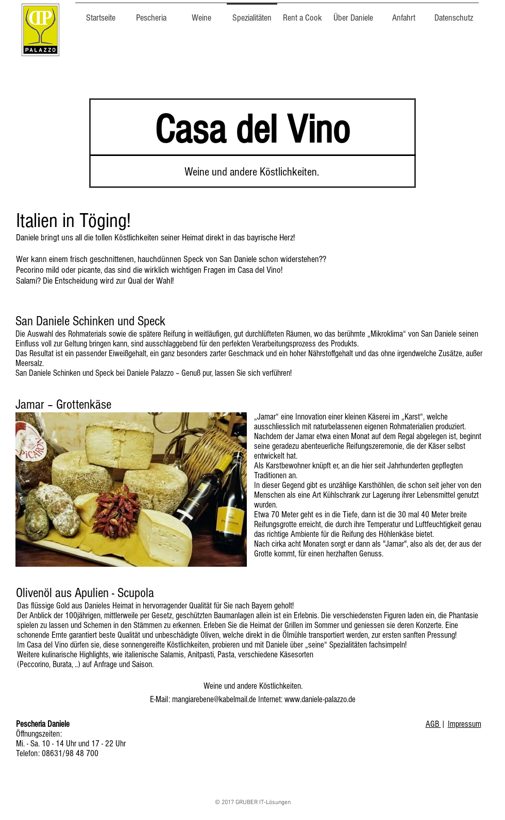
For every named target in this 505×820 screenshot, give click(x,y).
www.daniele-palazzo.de (320, 699)
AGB (433, 724)
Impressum (464, 724)
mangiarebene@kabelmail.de (214, 699)
